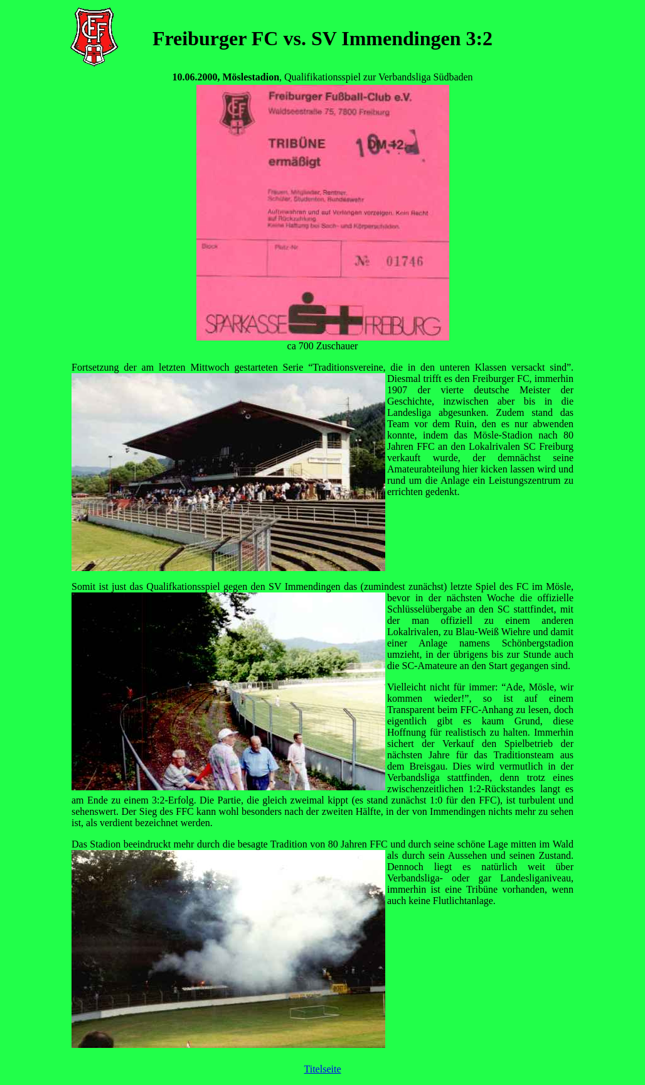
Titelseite (322, 1069)
